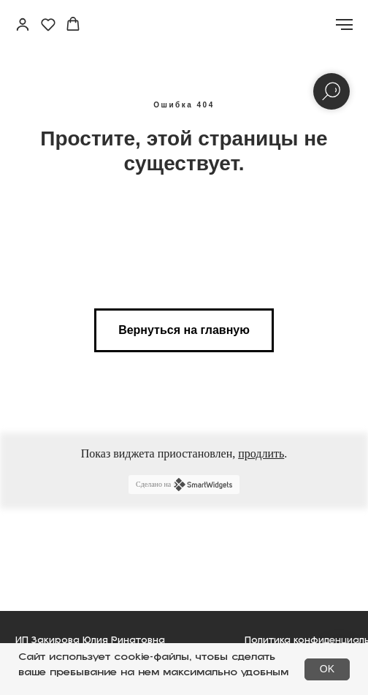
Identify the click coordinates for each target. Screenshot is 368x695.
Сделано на (184, 484)
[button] (22, 24)
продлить (261, 453)
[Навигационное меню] (344, 24)
